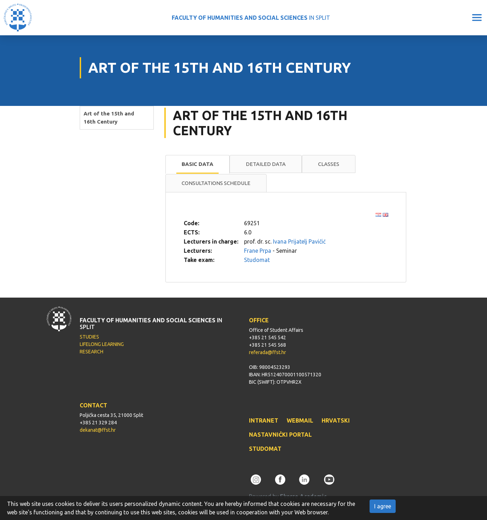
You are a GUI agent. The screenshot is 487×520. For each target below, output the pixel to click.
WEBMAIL (300, 420)
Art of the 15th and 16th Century (109, 117)
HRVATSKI (336, 420)
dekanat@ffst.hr (98, 430)
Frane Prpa (257, 250)
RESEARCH (91, 351)
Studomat (257, 260)
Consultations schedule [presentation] (216, 183)
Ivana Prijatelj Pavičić (299, 241)
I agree (382, 506)
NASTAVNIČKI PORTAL (280, 434)
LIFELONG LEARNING (102, 344)
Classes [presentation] (328, 164)
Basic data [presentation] (197, 164)
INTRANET (263, 420)
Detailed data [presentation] (266, 164)
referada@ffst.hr (267, 352)
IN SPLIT (251, 17)
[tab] (197, 164)
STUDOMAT (265, 449)
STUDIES (89, 337)
